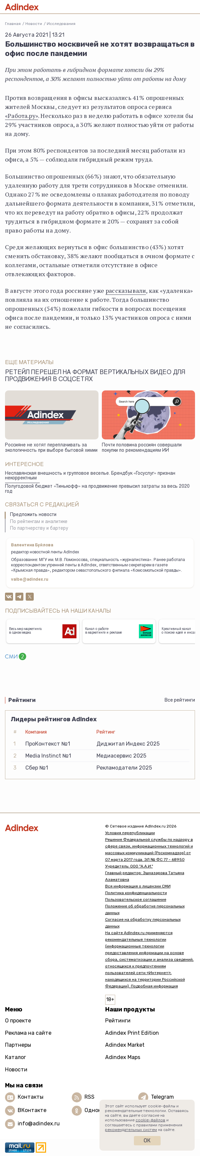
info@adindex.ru (39, 1123)
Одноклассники (105, 1110)
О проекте (18, 1020)
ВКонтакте (32, 1110)
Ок (147, 1140)
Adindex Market (125, 1045)
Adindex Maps (122, 1057)
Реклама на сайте (28, 1033)
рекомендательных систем (131, 1129)
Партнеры (18, 1045)
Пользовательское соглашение (135, 899)
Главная (13, 23)
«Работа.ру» (21, 116)
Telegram (162, 1097)
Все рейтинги (180, 700)
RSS (89, 1097)
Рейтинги (118, 1020)
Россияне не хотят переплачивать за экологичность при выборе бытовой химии (51, 448)
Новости (33, 23)
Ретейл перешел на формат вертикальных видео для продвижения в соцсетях (95, 376)
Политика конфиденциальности (136, 892)
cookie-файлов (150, 1120)
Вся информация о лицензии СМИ (138, 886)
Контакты (30, 1097)
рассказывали (126, 290)
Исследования (61, 23)
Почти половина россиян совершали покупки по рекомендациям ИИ (142, 448)
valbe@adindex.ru (29, 580)
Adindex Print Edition (132, 1033)
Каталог (15, 1057)
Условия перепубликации (130, 833)
